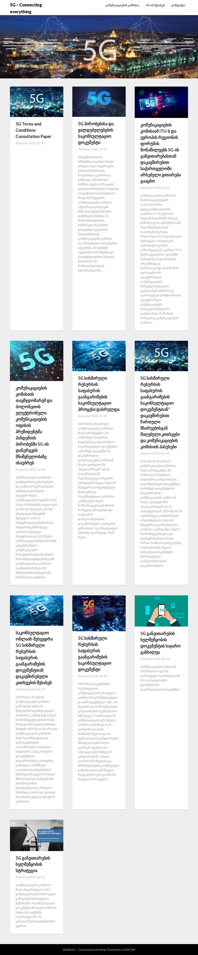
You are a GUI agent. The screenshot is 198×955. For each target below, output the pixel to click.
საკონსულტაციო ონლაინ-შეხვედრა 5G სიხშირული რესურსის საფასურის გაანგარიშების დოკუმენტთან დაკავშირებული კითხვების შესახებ (34, 657)
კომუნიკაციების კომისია (122, 5)
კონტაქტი (178, 5)
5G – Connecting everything (26, 8)
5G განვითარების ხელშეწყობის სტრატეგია (33, 864)
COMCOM (128, 949)
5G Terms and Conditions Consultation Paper (34, 130)
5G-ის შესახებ (155, 5)
